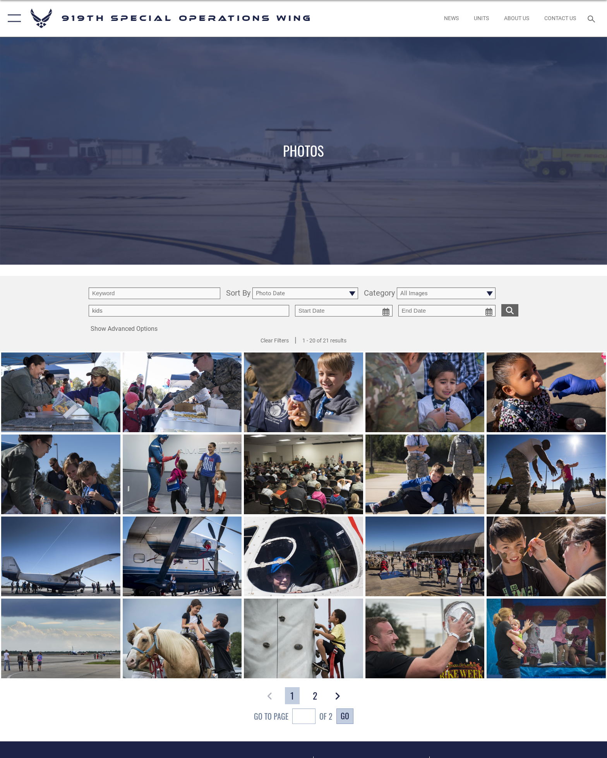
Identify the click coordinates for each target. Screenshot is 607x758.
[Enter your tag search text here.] (189, 311)
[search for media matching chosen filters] (509, 310)
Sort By (238, 293)
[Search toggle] (592, 18)
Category (379, 293)
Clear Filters (275, 340)
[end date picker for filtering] (447, 311)
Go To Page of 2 (293, 717)
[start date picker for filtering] (344, 311)
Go (345, 716)
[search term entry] (154, 293)
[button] (12, 18)
